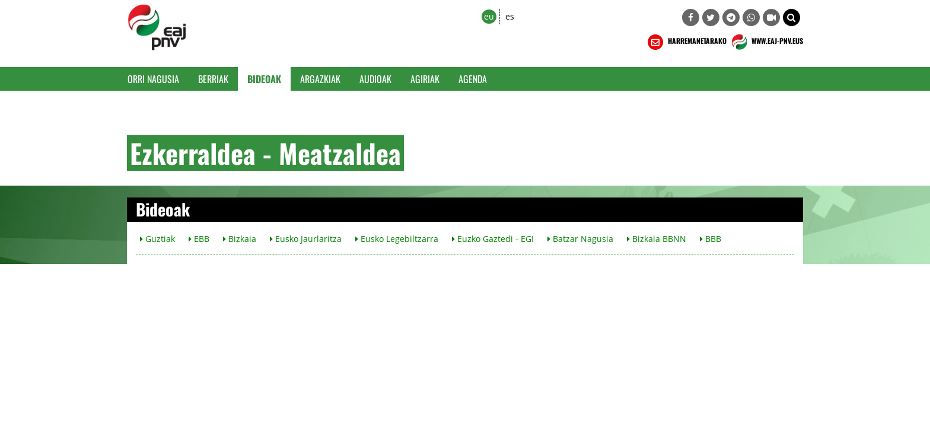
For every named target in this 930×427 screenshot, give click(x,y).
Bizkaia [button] (239, 238)
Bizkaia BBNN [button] (656, 238)
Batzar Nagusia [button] (580, 238)
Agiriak (424, 79)
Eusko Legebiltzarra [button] (396, 238)
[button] (791, 17)
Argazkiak (320, 79)
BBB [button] (710, 238)
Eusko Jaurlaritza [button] (306, 238)
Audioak (375, 79)
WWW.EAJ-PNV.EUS (766, 42)
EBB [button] (199, 238)
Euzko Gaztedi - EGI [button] (493, 238)
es (509, 16)
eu (489, 16)
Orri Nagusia (153, 79)
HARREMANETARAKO (686, 42)
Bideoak (264, 79)
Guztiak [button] (157, 238)
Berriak (213, 79)
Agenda (472, 79)
